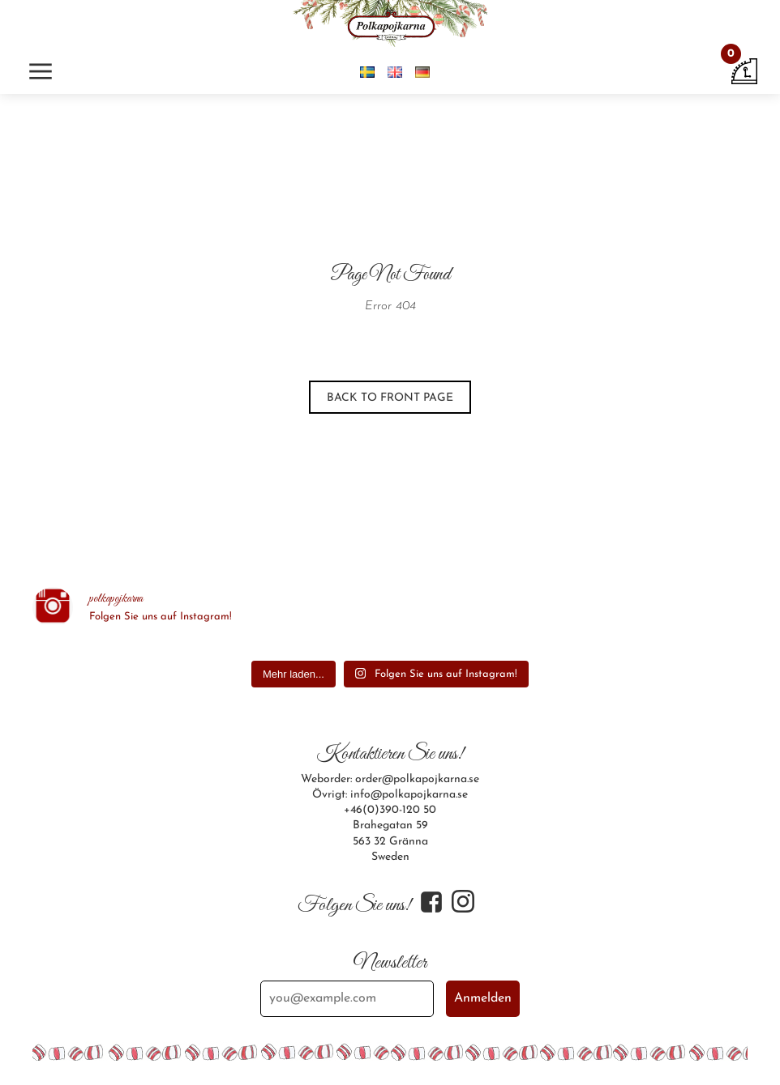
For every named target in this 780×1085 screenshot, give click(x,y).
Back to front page (390, 398)
